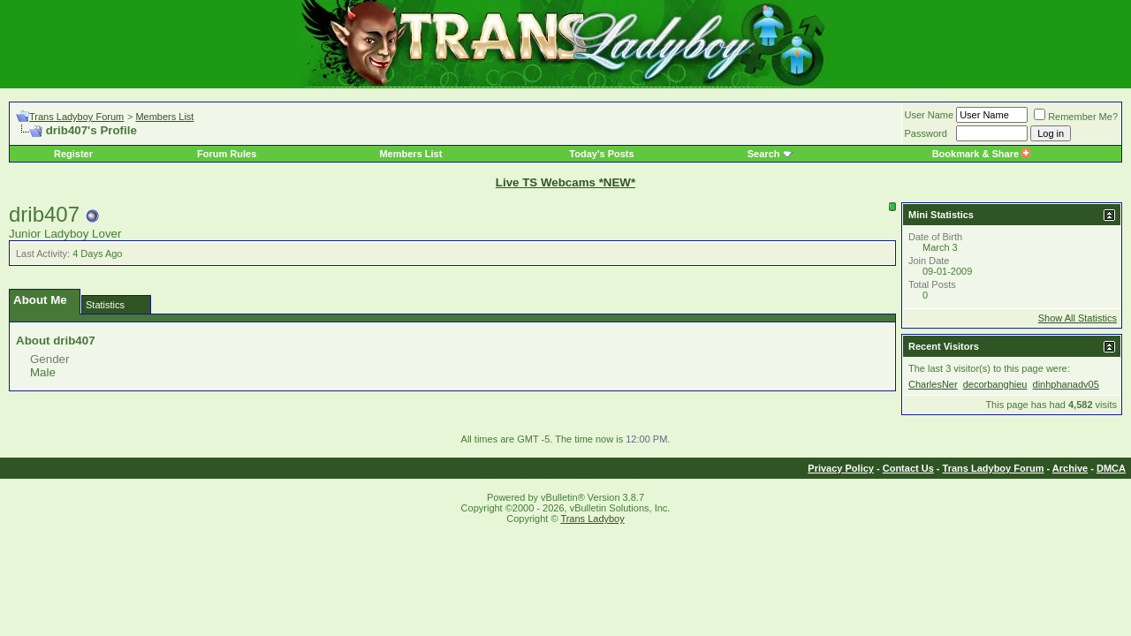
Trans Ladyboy (592, 518)
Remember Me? (1076, 116)
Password (926, 133)
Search (764, 153)
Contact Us (908, 468)
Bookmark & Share (981, 153)
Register (73, 153)
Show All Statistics (1077, 318)
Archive (1070, 468)
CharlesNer (933, 384)
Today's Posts (601, 153)
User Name (929, 115)
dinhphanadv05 (1066, 384)
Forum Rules (226, 153)
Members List (164, 116)
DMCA (1111, 468)
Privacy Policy (841, 468)
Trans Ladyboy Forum (76, 116)
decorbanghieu (995, 384)
